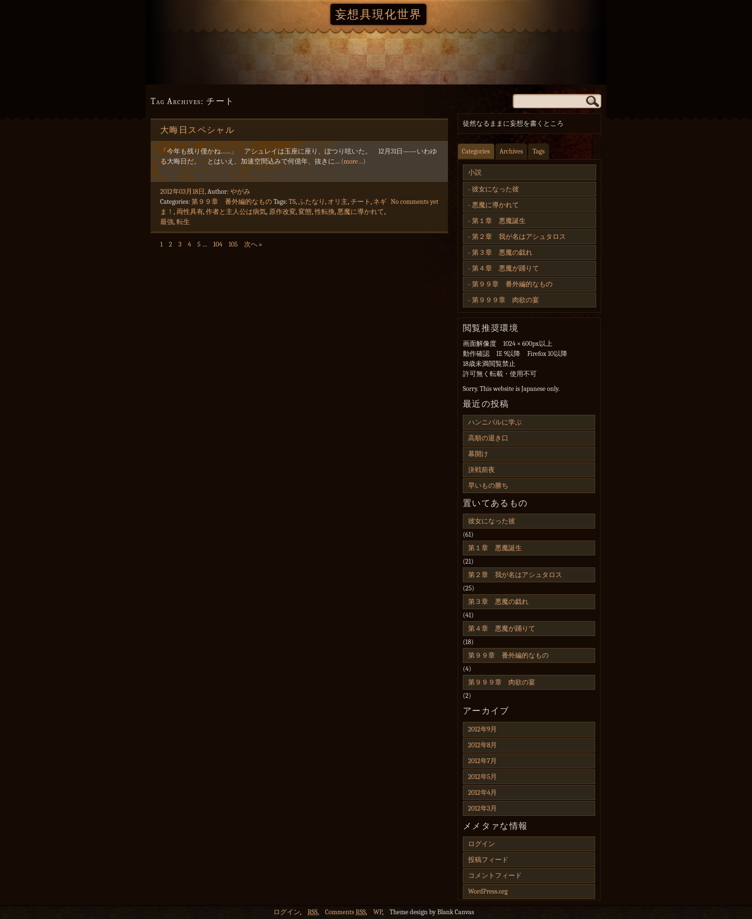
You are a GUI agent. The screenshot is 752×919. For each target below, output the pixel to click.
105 (233, 244)
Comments (345, 912)
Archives (511, 151)
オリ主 (338, 202)
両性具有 (189, 212)
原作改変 (282, 212)
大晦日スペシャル (197, 130)
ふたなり (311, 202)
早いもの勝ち (488, 486)
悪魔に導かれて (360, 212)
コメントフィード (495, 876)
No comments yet (414, 202)
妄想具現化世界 (378, 14)
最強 (167, 222)
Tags (538, 151)
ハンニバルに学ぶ (495, 422)
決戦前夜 (481, 470)
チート (361, 202)
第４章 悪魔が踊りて (505, 268)
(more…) (353, 161)
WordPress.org (487, 891)
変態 (305, 212)
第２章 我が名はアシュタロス (519, 237)
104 (217, 244)
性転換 (325, 212)
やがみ (240, 192)
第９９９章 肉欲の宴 (505, 300)
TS (292, 202)
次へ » (253, 244)
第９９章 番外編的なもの (231, 202)
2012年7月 (482, 761)
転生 (183, 222)
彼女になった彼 (495, 189)
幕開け (478, 454)
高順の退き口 (488, 438)
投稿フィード (488, 860)
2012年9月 (482, 729)
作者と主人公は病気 (236, 212)
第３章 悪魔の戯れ (502, 252)
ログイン (481, 844)
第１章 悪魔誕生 (499, 221)
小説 (475, 172)
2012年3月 (482, 808)
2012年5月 (482, 777)
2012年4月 (482, 793)
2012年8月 (482, 745)
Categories (476, 151)
